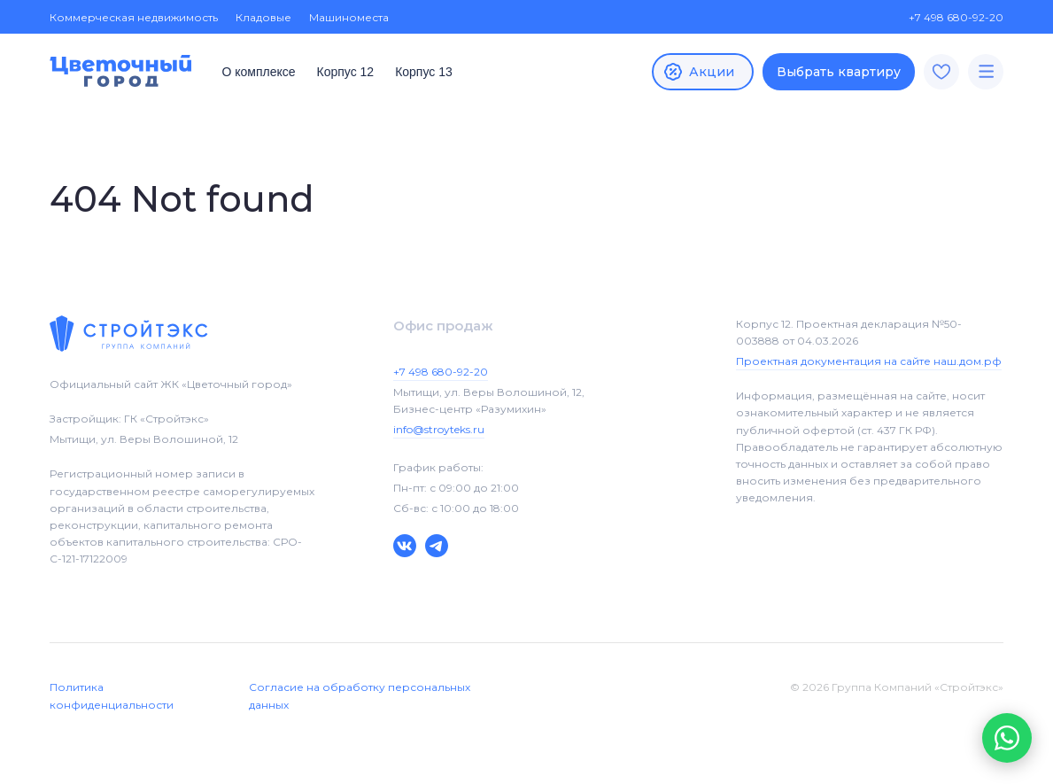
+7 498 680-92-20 (947, 17)
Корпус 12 (346, 72)
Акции (698, 71)
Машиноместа (349, 17)
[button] (1007, 738)
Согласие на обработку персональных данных (359, 695)
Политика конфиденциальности (112, 695)
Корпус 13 (424, 72)
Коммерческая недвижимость (134, 17)
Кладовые (263, 17)
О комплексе (258, 72)
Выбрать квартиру (839, 72)
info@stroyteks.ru (438, 429)
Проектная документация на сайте (869, 361)
